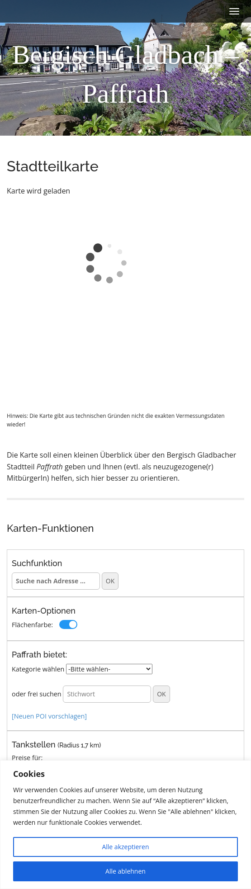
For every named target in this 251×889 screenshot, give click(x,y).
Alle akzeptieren (125, 846)
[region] (125, 824)
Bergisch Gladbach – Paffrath (125, 74)
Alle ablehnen (125, 871)
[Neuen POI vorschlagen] (49, 716)
